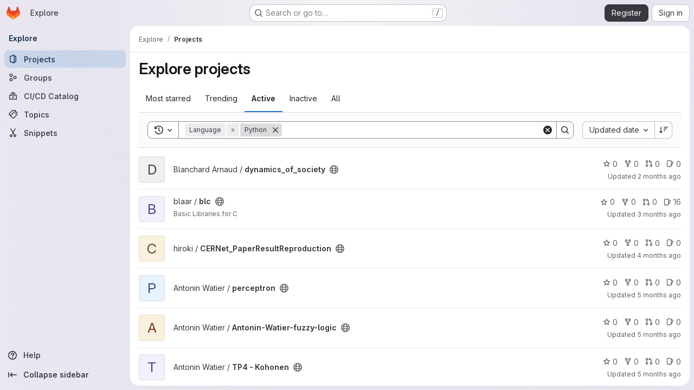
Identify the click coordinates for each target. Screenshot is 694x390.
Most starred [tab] (168, 98)
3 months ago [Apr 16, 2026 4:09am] (659, 214)
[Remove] (275, 129)
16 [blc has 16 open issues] (672, 201)
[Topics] (65, 114)
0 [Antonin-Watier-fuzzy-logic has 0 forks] (631, 322)
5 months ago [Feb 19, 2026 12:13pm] (659, 295)
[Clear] (547, 129)
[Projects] (65, 59)
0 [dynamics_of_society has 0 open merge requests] (652, 163)
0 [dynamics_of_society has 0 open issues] (673, 163)
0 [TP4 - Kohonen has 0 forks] (631, 361)
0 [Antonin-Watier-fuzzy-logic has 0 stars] (610, 322)
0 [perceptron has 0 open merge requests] (652, 282)
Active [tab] (263, 98)
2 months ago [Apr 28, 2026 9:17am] (659, 176)
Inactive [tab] (303, 98)
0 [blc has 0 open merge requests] (649, 201)
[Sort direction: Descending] (663, 130)
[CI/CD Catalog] (65, 96)
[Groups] (65, 77)
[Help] (65, 355)
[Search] (411, 129)
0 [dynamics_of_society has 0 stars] (610, 163)
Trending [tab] (221, 98)
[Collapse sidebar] (65, 375)
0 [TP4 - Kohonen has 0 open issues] (673, 361)
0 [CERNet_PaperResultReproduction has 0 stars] (610, 243)
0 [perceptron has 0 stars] (610, 282)
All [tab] (335, 98)
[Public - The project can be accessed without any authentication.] (334, 169)
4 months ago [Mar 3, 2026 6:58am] (659, 255)
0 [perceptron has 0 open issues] (673, 282)
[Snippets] (65, 132)
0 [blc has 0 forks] (628, 201)
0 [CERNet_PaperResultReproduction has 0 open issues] (673, 243)
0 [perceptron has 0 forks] (631, 282)
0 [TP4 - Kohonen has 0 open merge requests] (652, 361)
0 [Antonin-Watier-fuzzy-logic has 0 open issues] (673, 322)
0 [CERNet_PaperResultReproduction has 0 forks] (631, 243)
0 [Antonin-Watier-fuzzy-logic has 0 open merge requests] (652, 322)
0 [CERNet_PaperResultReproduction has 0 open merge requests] (652, 243)
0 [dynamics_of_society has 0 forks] (631, 163)
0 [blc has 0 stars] (607, 201)
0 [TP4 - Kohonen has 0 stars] (610, 361)
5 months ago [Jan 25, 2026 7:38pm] (659, 374)
